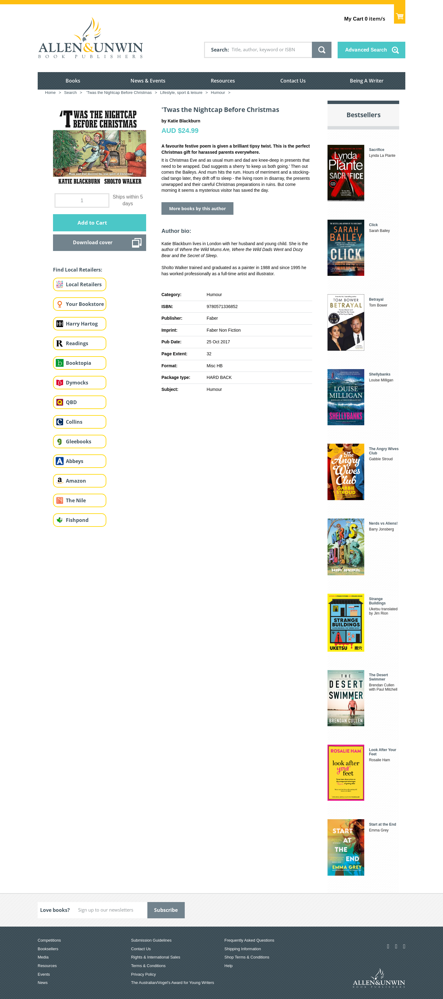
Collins (74, 421)
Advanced (366, 49)
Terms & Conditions (148, 965)
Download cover (92, 242)
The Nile (76, 500)
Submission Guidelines (151, 940)
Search (219, 49)
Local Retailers (84, 284)
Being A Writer (367, 80)
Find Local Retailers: (77, 269)
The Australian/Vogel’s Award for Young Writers (172, 982)
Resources (223, 80)
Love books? (55, 910)
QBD (71, 402)
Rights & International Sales (155, 957)
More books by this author (197, 208)
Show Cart (399, 14)
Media (43, 957)
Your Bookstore (85, 304)
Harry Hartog (82, 323)
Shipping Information (243, 949)
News (43, 982)
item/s (364, 18)
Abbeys (74, 461)
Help (229, 965)
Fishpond (77, 520)
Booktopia (78, 363)
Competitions (49, 940)
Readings (77, 343)
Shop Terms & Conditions (247, 957)
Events (44, 974)
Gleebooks (78, 441)
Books (73, 80)
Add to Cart (92, 222)
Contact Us (293, 80)
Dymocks (77, 382)
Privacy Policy (143, 974)
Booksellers (48, 949)
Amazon (76, 480)
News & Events (148, 80)
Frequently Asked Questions (250, 940)
